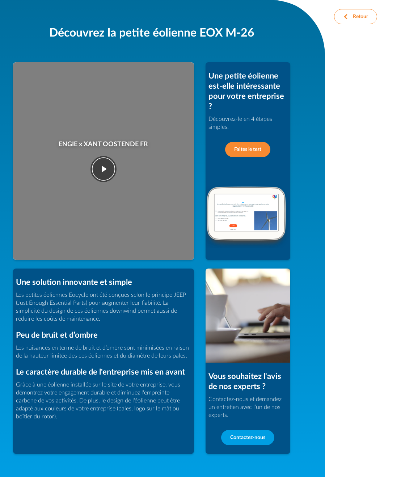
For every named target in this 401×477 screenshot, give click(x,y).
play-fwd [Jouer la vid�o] (103, 169)
